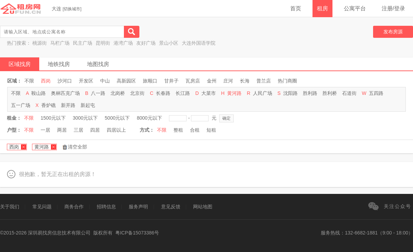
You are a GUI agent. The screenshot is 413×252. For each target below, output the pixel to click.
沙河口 (64, 81)
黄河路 (234, 93)
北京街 (137, 93)
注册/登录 (393, 8)
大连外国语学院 (198, 43)
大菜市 (208, 93)
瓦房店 (193, 81)
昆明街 (103, 43)
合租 (195, 130)
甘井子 (171, 81)
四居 (95, 130)
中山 (105, 81)
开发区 (86, 81)
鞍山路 (38, 93)
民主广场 (82, 43)
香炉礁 (48, 105)
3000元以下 (85, 118)
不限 (29, 81)
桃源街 (39, 43)
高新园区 (126, 81)
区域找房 (20, 64)
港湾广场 (123, 43)
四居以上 (116, 130)
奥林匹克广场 (65, 93)
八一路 (98, 93)
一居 (45, 130)
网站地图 (202, 206)
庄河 (228, 81)
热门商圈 (287, 81)
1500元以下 (53, 118)
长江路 (183, 93)
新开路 (68, 105)
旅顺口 (150, 81)
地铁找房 (59, 64)
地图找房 (98, 64)
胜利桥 (329, 93)
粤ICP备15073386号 (137, 232)
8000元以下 (149, 118)
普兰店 (263, 81)
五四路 (376, 93)
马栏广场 (60, 43)
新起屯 (88, 105)
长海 (245, 81)
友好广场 (146, 43)
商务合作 (74, 206)
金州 (211, 81)
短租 (211, 130)
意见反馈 (170, 206)
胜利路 (310, 93)
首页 (295, 8)
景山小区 (168, 43)
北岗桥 (117, 93)
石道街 (349, 93)
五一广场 (20, 105)
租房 (322, 8)
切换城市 (72, 9)
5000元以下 (117, 118)
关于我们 (9, 206)
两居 (62, 130)
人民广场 (262, 93)
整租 (178, 130)
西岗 (46, 81)
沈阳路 (290, 93)
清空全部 (77, 147)
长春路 (163, 93)
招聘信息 (106, 206)
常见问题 (42, 206)
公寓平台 (355, 8)
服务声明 (138, 206)
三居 (78, 130)
